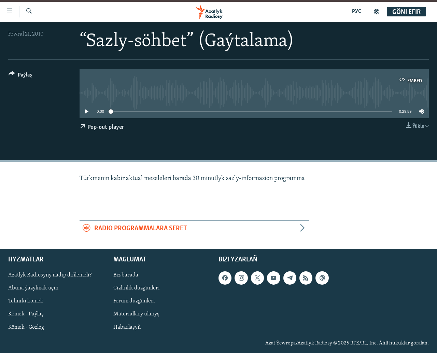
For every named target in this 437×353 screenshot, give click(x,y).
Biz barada (125, 275)
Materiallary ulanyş (136, 314)
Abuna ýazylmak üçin (33, 288)
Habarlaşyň (127, 327)
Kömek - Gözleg (26, 327)
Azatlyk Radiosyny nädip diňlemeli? (49, 275)
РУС (356, 11)
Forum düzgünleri (134, 301)
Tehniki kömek (25, 301)
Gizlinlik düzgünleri (136, 288)
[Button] (20, 76)
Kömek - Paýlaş (26, 314)
